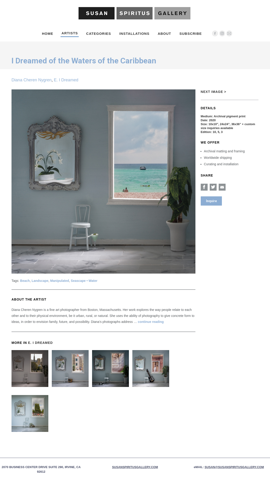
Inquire (211, 201)
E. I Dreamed (66, 80)
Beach (25, 281)
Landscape (40, 281)
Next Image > (213, 92)
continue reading (151, 322)
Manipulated (59, 281)
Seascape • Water (84, 281)
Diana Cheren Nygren (32, 80)
